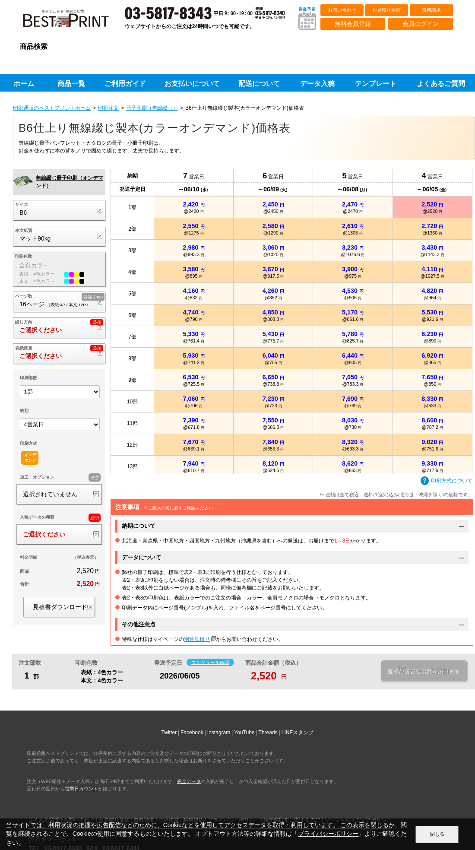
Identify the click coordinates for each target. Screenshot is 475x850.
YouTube (244, 732)
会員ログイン (420, 23)
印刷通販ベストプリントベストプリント (73, 22)
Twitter (169, 732)
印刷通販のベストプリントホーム (52, 108)
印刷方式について (446, 481)
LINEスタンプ (298, 732)
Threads (268, 732)
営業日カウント (81, 788)
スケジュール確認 (210, 662)
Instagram (218, 732)
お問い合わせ (342, 10)
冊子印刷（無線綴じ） (152, 108)
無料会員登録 (353, 23)
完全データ (189, 781)
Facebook (191, 732)
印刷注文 (108, 108)
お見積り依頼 (386, 10)
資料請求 (431, 10)
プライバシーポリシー (328, 834)
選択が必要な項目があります (423, 671)
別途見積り (197, 639)
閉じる (437, 834)
